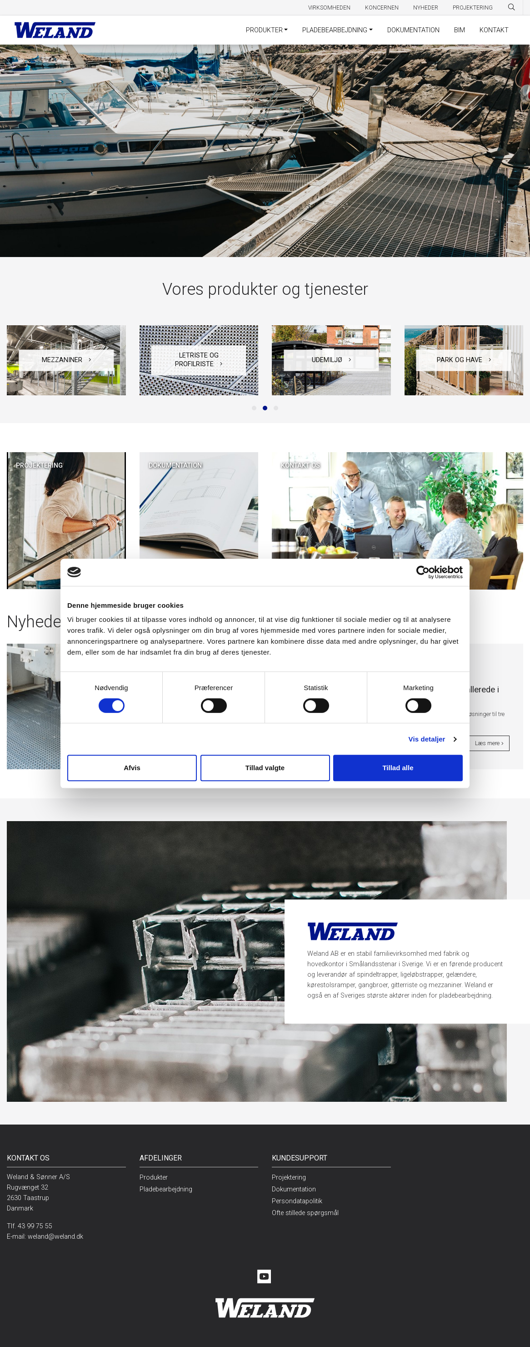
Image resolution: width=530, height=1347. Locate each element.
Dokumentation (413, 30)
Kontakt (494, 30)
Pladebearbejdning (334, 30)
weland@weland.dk (55, 1237)
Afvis (132, 768)
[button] (254, 408)
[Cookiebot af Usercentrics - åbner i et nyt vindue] (423, 572)
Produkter (264, 30)
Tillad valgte (265, 768)
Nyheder (425, 8)
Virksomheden (329, 8)
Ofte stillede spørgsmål (305, 1213)
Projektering (473, 8)
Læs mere (489, 743)
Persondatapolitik (297, 1201)
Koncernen (382, 8)
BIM (459, 30)
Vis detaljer (427, 739)
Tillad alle (397, 768)
